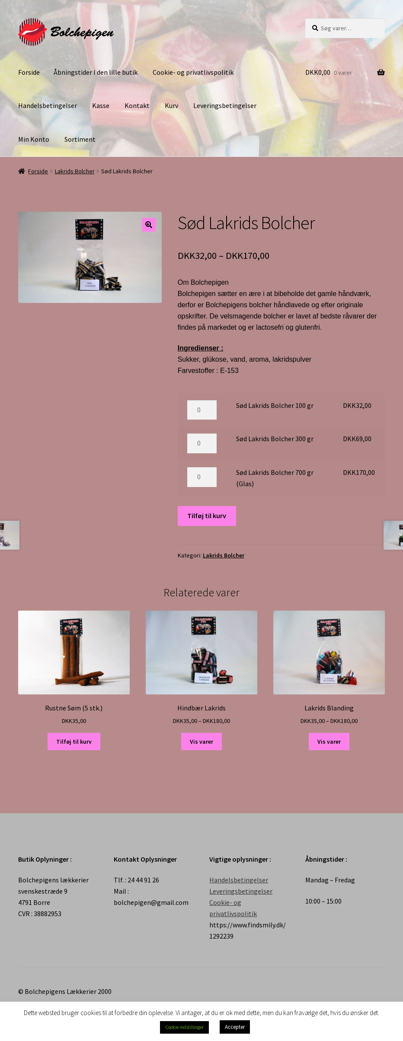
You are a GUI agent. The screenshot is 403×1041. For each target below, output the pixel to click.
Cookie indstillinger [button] (184, 1027)
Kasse (100, 105)
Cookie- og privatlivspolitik (193, 72)
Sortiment (80, 139)
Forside (29, 72)
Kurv (171, 105)
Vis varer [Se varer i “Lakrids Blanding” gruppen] (329, 741)
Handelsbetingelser (47, 105)
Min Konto (33, 139)
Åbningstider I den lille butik (96, 72)
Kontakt (137, 105)
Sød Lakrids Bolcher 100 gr (274, 405)
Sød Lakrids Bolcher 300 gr (274, 438)
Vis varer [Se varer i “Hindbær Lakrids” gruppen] (201, 741)
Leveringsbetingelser (224, 105)
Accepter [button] (235, 1027)
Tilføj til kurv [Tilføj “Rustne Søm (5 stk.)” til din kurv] (74, 741)
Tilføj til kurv (206, 515)
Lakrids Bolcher (75, 171)
